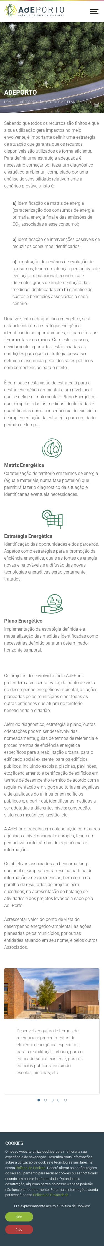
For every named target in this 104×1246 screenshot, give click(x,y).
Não (19, 1229)
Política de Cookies (30, 1168)
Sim (19, 1217)
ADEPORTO (28, 102)
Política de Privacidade (51, 1195)
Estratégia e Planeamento (67, 102)
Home (8, 102)
